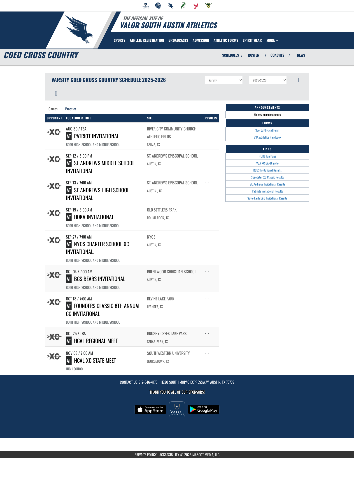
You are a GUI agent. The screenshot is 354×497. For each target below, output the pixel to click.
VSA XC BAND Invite (267, 163)
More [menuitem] (272, 40)
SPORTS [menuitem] (119, 40)
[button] (298, 80)
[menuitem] (145, 5)
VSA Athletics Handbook (267, 137)
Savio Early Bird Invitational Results (267, 198)
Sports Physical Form (267, 130)
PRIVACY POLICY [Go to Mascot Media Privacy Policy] (146, 454)
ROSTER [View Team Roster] (253, 55)
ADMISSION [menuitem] (201, 40)
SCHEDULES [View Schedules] (230, 55)
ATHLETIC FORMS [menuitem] (226, 40)
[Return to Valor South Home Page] (79, 29)
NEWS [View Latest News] (301, 55)
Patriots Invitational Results (267, 191)
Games (53, 108)
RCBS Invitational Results (267, 170)
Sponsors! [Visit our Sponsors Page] (197, 392)
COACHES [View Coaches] (277, 55)
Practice (71, 108)
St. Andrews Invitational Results (267, 184)
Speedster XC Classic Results (267, 177)
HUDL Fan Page (267, 156)
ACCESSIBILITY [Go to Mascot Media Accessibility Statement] (169, 454)
